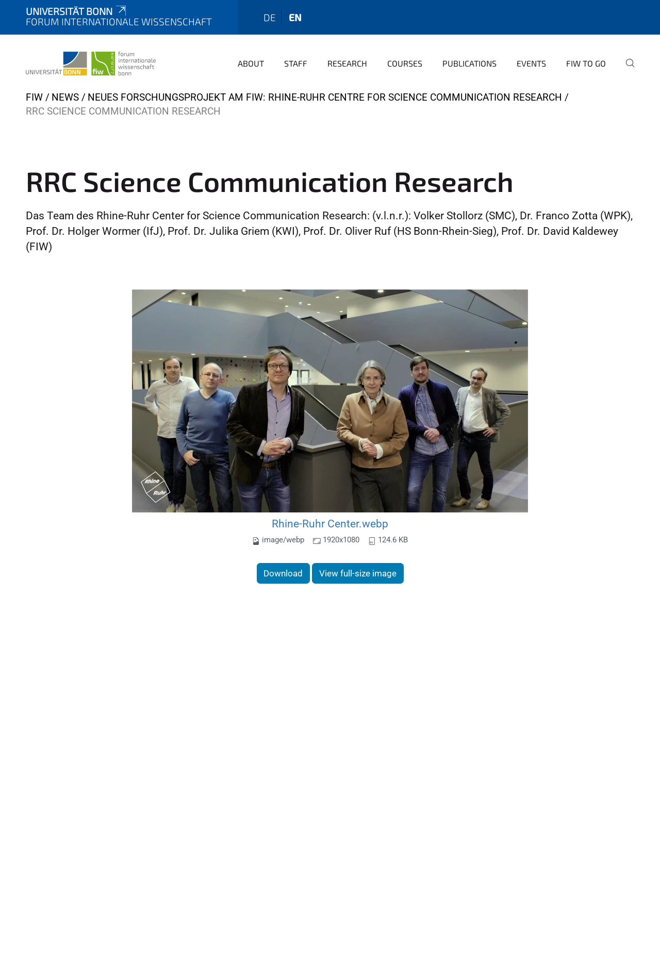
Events (531, 63)
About (251, 63)
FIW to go (586, 63)
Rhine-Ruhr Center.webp (330, 523)
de (269, 17)
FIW (34, 97)
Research (347, 63)
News (65, 97)
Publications (469, 63)
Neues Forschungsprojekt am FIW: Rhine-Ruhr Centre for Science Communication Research (325, 97)
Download (283, 573)
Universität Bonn (77, 11)
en (295, 17)
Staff (295, 63)
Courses (404, 63)
